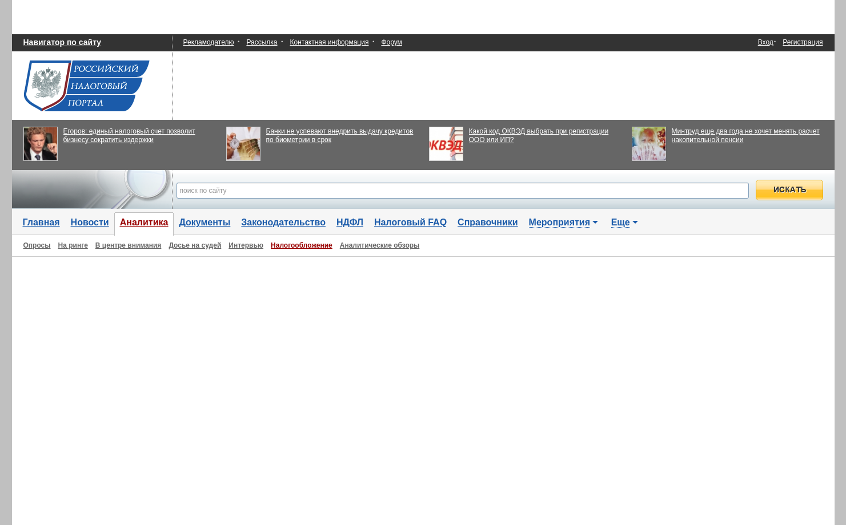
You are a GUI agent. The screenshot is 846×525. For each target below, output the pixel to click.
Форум (391, 42)
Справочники (488, 222)
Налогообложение (301, 245)
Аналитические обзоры (380, 245)
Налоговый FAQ (410, 222)
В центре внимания (128, 245)
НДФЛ (349, 222)
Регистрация (803, 42)
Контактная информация (329, 42)
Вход (765, 42)
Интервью (245, 245)
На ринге (73, 245)
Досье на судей (195, 245)
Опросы (37, 245)
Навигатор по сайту (62, 42)
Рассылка (261, 42)
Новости (90, 222)
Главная (41, 222)
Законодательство (283, 222)
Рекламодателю (208, 42)
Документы (204, 222)
